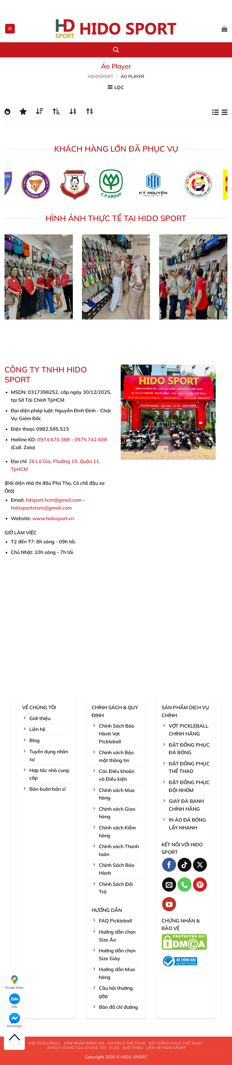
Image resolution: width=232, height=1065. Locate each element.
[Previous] (14, 186)
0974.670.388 (53, 439)
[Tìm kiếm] (116, 49)
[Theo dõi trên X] (200, 865)
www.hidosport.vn (53, 518)
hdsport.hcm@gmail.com (54, 500)
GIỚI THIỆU (133, 1047)
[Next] (217, 186)
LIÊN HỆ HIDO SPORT (166, 1047)
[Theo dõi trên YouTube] (169, 904)
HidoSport (100, 76)
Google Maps (14, 981)
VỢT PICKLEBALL (44, 1043)
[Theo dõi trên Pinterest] (200, 884)
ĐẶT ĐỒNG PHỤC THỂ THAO (175, 1043)
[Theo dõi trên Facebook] (169, 865)
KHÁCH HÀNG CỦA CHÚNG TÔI (76, 1047)
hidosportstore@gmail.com (41, 508)
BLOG (114, 1047)
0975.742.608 (90, 439)
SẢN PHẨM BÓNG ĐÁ (84, 1043)
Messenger (14, 1020)
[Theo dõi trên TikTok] (185, 865)
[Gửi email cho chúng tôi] (169, 884)
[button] (10, 29)
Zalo (14, 1001)
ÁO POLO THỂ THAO (126, 1043)
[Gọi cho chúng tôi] (185, 884)
